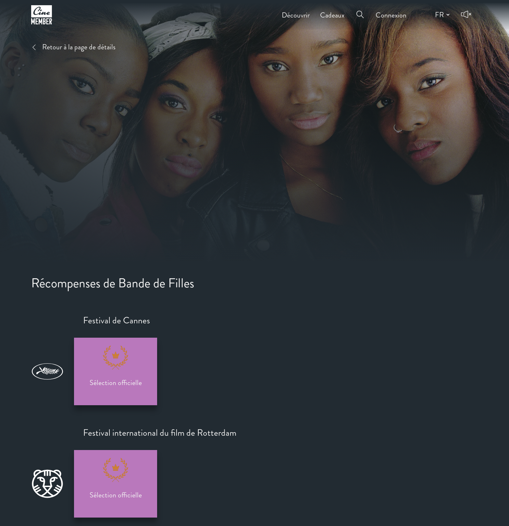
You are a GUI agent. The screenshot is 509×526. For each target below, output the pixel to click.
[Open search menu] (360, 10)
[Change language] (441, 14)
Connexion (391, 10)
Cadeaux (332, 10)
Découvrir (296, 10)
